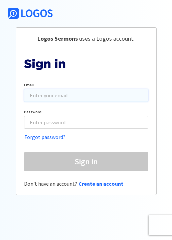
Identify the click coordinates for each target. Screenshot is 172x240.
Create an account (100, 184)
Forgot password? (44, 137)
